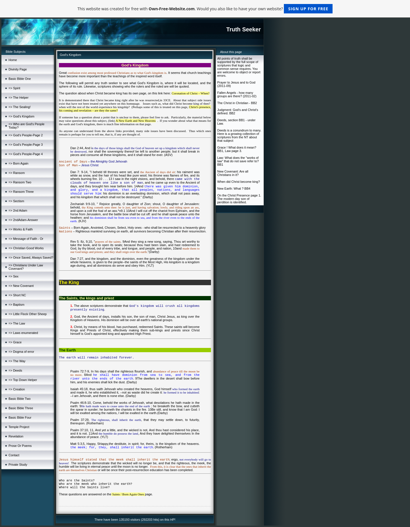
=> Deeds (15, 370)
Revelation (16, 436)
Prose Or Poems (20, 445)
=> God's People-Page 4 (26, 154)
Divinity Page (18, 69)
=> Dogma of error (21, 351)
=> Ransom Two (20, 182)
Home (13, 60)
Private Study (18, 464)
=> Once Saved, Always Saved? (31, 257)
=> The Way (17, 361)
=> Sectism (16, 201)
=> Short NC (17, 295)
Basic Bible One (20, 78)
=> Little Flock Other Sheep (28, 314)
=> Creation (17, 389)
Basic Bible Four (20, 417)
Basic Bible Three (21, 408)
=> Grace (15, 342)
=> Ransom (17, 173)
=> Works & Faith (21, 229)
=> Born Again (18, 163)
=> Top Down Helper (23, 380)
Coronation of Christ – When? (191, 93)
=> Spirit (14, 88)
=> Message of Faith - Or (26, 238)
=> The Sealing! (19, 107)
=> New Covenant (21, 285)
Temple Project (19, 427)
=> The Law (17, 323)
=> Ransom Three (21, 191)
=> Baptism (16, 304)
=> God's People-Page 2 (26, 135)
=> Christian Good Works (26, 248)
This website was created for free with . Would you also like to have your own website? (205, 8)
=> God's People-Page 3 (26, 144)
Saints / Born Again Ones (128, 494)
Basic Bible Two (19, 398)
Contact (14, 455)
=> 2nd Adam (18, 210)
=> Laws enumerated (23, 333)
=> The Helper (18, 97)
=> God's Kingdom (21, 116)
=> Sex (14, 276)
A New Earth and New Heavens (136, 120)
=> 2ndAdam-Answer (23, 220)
